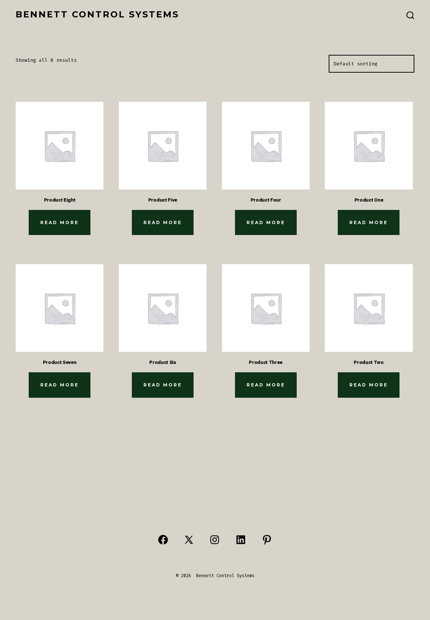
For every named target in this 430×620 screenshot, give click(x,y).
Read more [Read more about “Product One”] (368, 222)
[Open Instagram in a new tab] (214, 539)
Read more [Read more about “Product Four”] (266, 222)
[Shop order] (371, 64)
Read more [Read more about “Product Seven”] (59, 385)
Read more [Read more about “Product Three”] (266, 385)
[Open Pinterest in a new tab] (267, 539)
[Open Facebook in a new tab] (163, 539)
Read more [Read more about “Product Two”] (368, 385)
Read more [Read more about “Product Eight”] (59, 222)
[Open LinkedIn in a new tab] (240, 539)
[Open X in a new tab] (189, 539)
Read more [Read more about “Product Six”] (162, 385)
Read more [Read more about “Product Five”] (162, 222)
